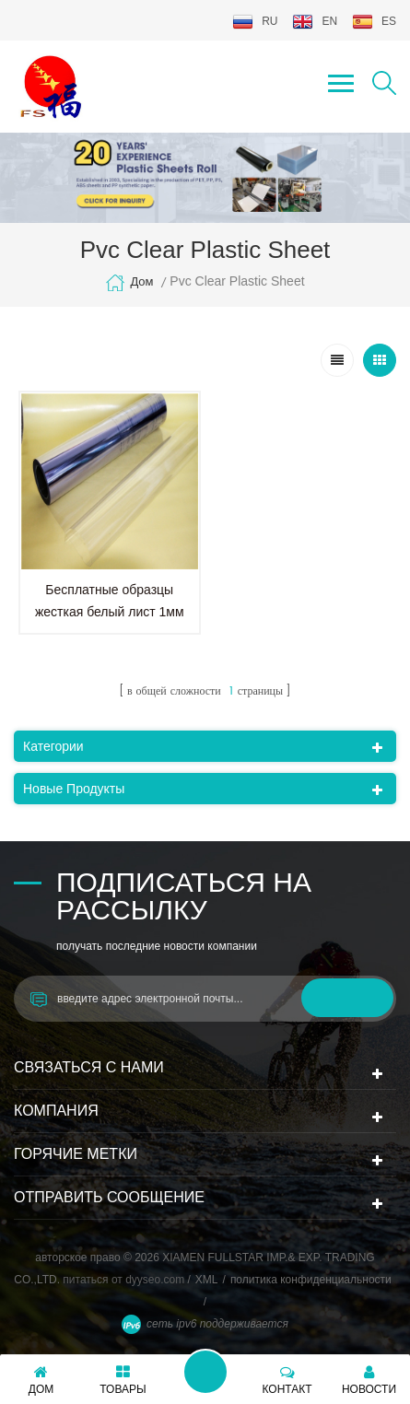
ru (254, 21)
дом (129, 283)
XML (206, 1279)
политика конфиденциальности (311, 1279)
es (374, 21)
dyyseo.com (156, 1279)
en (314, 21)
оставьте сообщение (205, 1372)
